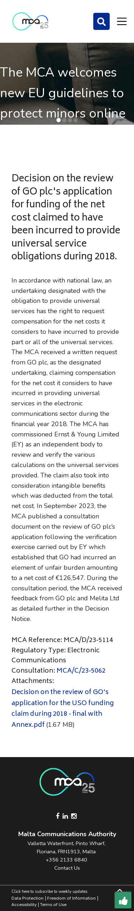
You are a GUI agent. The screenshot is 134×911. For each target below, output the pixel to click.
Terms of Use (53, 904)
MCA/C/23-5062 (80, 671)
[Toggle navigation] (121, 21)
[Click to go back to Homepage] (30, 21)
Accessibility (23, 904)
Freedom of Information (71, 898)
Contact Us (67, 867)
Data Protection (27, 898)
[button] (58, 120)
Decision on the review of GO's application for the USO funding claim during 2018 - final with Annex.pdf (62, 709)
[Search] (101, 21)
